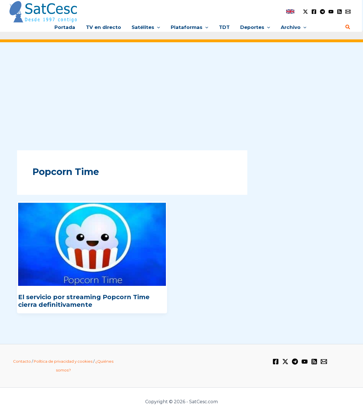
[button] (158, 27)
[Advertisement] (181, 90)
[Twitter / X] (305, 11)
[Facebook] (313, 11)
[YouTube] (331, 11)
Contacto (22, 361)
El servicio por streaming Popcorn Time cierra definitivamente (83, 300)
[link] (290, 11)
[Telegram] (322, 11)
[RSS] (339, 11)
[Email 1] (348, 11)
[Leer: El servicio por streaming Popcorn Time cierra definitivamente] (92, 244)
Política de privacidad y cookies (63, 361)
